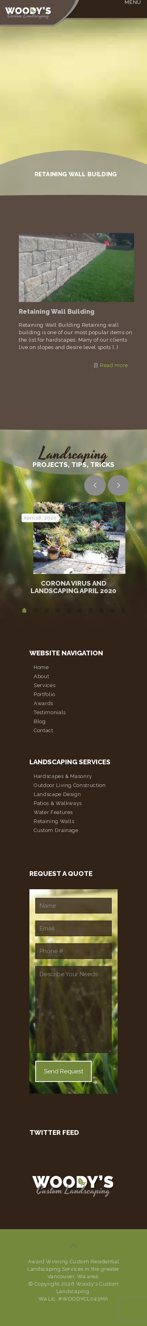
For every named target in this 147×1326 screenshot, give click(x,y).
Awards (43, 703)
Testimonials (50, 712)
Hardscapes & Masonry (63, 776)
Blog (40, 721)
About (41, 676)
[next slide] (118, 485)
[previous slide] (95, 485)
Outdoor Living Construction (70, 785)
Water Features (53, 812)
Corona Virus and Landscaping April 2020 (73, 587)
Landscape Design (57, 794)
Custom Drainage (56, 830)
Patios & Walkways (58, 803)
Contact (43, 730)
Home (41, 667)
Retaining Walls (54, 821)
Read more (114, 365)
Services (44, 685)
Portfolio (44, 694)
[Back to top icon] (73, 1245)
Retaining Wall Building (56, 311)
